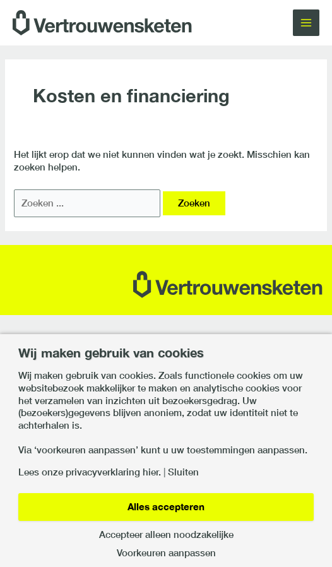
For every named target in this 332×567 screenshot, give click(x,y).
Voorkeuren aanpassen (166, 553)
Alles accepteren (166, 506)
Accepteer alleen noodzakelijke (166, 535)
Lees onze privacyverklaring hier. (89, 472)
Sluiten (183, 472)
